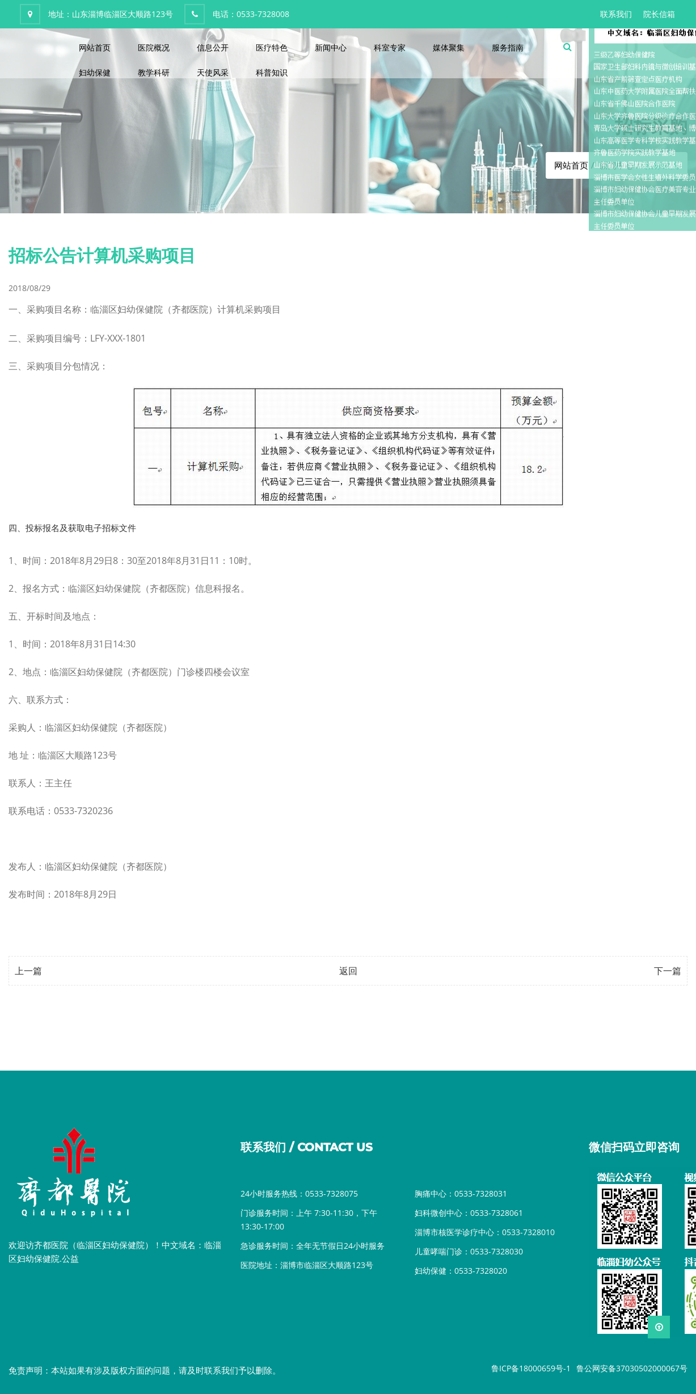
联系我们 (616, 14)
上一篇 (28, 971)
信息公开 (213, 47)
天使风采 (213, 72)
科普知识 (272, 72)
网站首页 (95, 47)
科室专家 (390, 47)
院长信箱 (659, 14)
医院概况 (154, 47)
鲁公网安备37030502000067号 (631, 1368)
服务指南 (508, 47)
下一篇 (667, 971)
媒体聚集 (449, 47)
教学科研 (154, 72)
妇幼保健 (95, 72)
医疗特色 (272, 47)
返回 (348, 971)
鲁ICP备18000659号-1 (531, 1368)
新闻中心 (331, 47)
